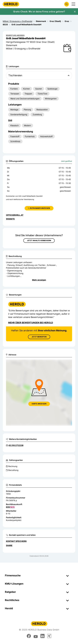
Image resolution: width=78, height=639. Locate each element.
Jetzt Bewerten (39, 337)
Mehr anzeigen (39, 280)
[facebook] (29, 636)
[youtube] (36, 636)
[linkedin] (42, 636)
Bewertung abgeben (15, 35)
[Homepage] (11, 4)
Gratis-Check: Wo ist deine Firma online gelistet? (39, 11)
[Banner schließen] (74, 11)
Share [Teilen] (9, 545)
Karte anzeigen (39, 404)
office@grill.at (14, 215)
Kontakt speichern (16, 541)
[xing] (49, 636)
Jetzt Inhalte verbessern (39, 240)
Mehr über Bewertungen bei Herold (30, 322)
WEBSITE (10, 219)
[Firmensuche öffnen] (66, 4)
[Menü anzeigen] (73, 4)
